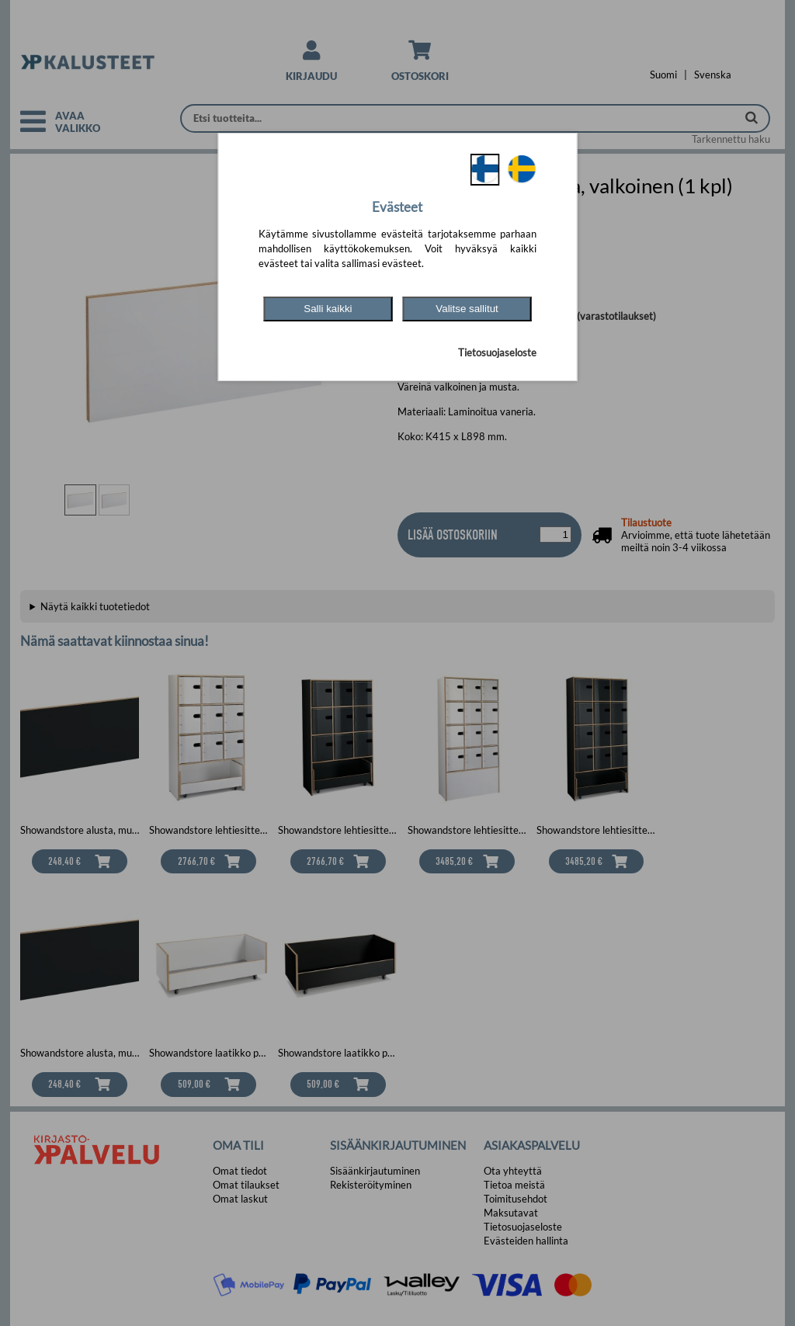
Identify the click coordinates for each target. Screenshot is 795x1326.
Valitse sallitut (467, 308)
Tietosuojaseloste (497, 352)
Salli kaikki (328, 308)
